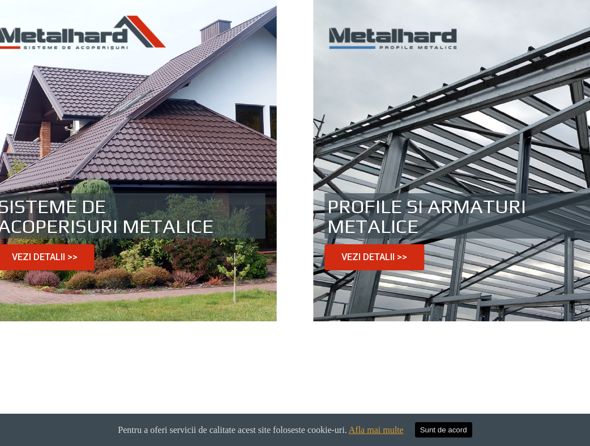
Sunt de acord (443, 430)
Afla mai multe (376, 430)
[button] (384, 257)
